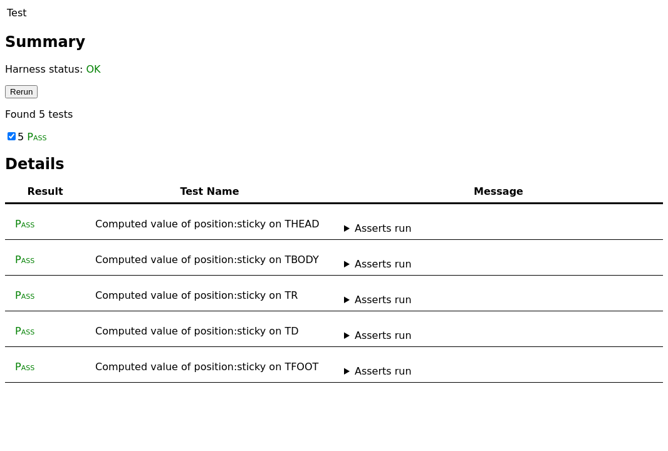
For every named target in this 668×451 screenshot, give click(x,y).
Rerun (21, 91)
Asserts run (383, 228)
